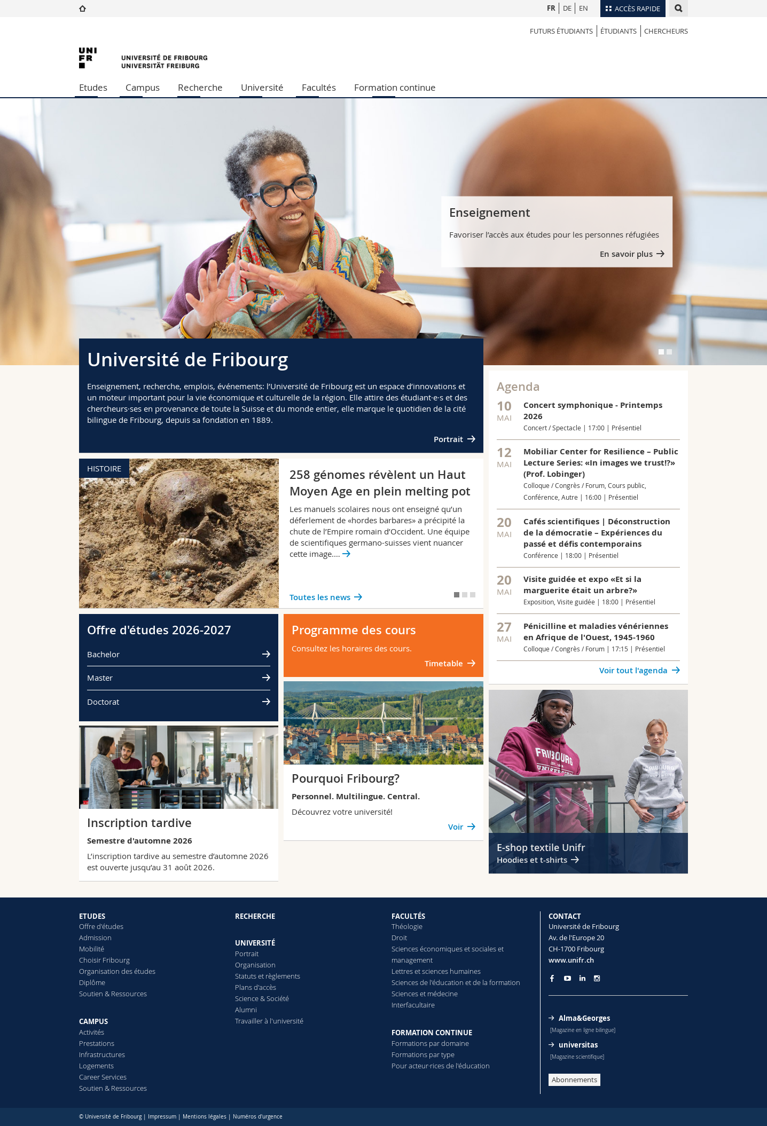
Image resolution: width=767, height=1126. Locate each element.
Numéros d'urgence (258, 1116)
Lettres (402, 971)
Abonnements (574, 1079)
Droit (399, 937)
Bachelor (103, 654)
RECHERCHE (255, 916)
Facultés (319, 87)
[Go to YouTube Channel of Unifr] (567, 978)
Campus (143, 87)
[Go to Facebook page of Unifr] (552, 978)
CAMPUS (93, 1021)
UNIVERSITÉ (255, 943)
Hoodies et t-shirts (532, 859)
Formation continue (395, 87)
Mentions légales (204, 1116)
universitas (578, 1045)
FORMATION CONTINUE (432, 1032)
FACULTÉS (408, 916)
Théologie (407, 926)
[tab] (661, 352)
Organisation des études (117, 971)
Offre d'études (101, 926)
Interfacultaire (413, 1005)
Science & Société (262, 998)
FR (551, 8)
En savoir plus (626, 253)
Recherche (200, 87)
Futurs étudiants (561, 31)
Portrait (448, 439)
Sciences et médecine (425, 993)
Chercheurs (666, 31)
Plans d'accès (255, 987)
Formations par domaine (430, 1043)
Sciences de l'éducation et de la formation (456, 982)
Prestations (96, 1043)
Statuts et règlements (267, 976)
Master (100, 677)
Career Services (103, 1077)
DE (567, 8)
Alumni (246, 1009)
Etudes (93, 87)
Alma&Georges (584, 1018)
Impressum (162, 1116)
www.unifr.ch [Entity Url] (571, 960)
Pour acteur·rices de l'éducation (441, 1065)
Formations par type (423, 1054)
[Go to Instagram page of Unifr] (597, 978)
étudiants (618, 31)
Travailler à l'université (269, 1021)
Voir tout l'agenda (633, 670)
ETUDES (92, 916)
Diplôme (92, 982)
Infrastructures (102, 1054)
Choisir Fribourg (104, 960)
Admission (95, 937)
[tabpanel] (383, 231)
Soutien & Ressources (113, 993)
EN (583, 8)
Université (262, 87)
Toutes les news (319, 597)
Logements (96, 1065)
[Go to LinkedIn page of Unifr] (582, 978)
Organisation (255, 965)
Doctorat (103, 701)
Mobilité (91, 949)
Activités (91, 1032)
